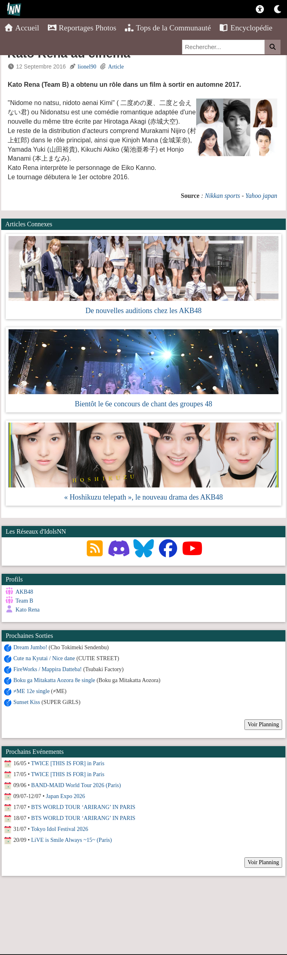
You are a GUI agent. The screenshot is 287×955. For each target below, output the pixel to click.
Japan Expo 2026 (65, 796)
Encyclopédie (245, 28)
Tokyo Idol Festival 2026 (59, 829)
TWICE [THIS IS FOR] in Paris (68, 763)
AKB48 (24, 592)
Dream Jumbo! (30, 647)
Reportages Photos (81, 28)
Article (116, 67)
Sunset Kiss (26, 702)
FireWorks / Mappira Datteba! (47, 669)
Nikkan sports (222, 195)
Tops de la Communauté (167, 28)
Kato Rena (27, 610)
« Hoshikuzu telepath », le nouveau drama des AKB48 (143, 497)
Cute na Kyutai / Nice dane (44, 658)
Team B (24, 601)
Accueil (21, 28)
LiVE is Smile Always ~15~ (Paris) (71, 840)
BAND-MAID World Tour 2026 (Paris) (76, 785)
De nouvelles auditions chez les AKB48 (143, 311)
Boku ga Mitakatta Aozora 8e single (54, 680)
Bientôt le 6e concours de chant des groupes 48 (143, 404)
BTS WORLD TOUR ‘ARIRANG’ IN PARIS (83, 807)
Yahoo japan (261, 195)
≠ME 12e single (31, 691)
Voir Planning (263, 724)
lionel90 (87, 67)
